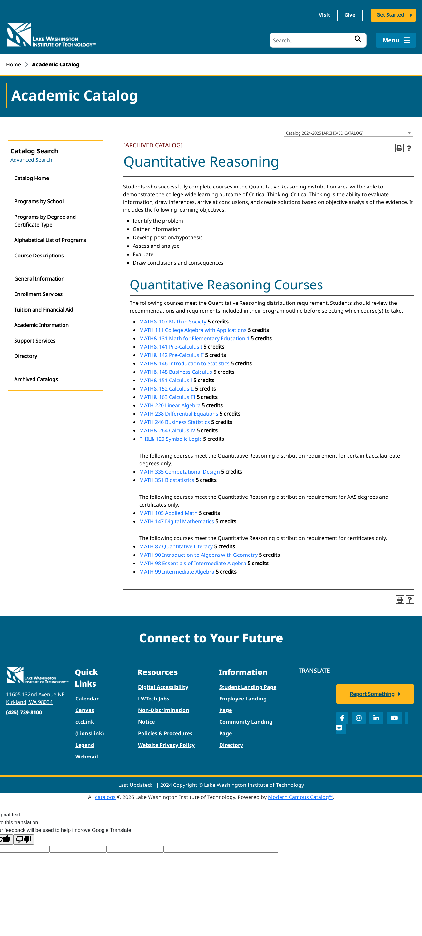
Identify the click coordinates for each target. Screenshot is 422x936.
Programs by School (39, 201)
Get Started (390, 15)
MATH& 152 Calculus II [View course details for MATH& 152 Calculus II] (166, 388)
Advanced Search (31, 159)
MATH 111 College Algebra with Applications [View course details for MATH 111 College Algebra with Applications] (193, 329)
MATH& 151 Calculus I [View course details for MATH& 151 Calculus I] (165, 379)
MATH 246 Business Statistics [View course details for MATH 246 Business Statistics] (174, 421)
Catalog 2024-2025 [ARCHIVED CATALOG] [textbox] (324, 133)
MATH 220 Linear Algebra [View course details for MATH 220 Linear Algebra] (170, 405)
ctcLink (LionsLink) (89, 727)
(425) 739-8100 (24, 712)
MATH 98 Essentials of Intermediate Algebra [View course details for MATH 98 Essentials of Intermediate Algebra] (192, 562)
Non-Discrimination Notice (163, 715)
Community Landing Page (245, 727)
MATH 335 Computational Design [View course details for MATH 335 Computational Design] (179, 471)
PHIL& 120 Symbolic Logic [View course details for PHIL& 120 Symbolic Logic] (170, 438)
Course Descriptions (39, 255)
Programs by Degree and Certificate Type (45, 220)
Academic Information (41, 324)
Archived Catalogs (36, 378)
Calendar (87, 698)
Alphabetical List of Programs (50, 239)
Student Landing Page (247, 686)
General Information (39, 278)
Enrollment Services (38, 293)
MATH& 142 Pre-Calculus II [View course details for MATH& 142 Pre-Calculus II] (171, 354)
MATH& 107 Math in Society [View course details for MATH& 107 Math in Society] (172, 321)
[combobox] (348, 132)
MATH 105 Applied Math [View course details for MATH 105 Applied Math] (168, 512)
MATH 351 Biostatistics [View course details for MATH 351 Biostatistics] (166, 479)
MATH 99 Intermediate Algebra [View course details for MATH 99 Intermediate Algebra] (176, 571)
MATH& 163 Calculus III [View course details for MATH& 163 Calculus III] (167, 396)
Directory (25, 355)
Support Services (34, 340)
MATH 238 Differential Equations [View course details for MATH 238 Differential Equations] (178, 413)
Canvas (84, 709)
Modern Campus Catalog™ (300, 796)
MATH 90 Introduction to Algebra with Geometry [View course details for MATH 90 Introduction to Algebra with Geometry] (198, 554)
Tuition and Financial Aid (43, 309)
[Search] (318, 40)
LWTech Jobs (153, 698)
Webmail (86, 756)
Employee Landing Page (243, 704)
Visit (321, 15)
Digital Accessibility (163, 686)
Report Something (372, 695)
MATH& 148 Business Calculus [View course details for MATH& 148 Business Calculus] (175, 371)
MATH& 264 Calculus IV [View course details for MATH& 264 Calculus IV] (167, 430)
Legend (84, 744)
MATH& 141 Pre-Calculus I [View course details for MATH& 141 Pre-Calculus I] (170, 346)
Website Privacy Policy (166, 744)
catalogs (105, 796)
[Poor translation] (23, 839)
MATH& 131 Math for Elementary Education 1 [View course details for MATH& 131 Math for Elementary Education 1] (194, 338)
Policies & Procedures (165, 733)
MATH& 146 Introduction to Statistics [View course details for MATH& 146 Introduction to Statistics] (184, 363)
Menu (396, 40)
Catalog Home (31, 177)
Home (13, 64)
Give (349, 15)
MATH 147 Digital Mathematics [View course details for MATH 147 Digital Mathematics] (176, 521)
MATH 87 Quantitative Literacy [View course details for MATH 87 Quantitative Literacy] (176, 546)
